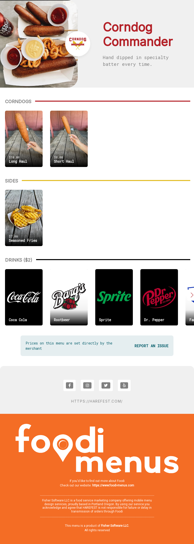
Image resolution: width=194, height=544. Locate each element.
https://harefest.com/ (97, 401)
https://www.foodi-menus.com (113, 485)
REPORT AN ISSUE (151, 345)
